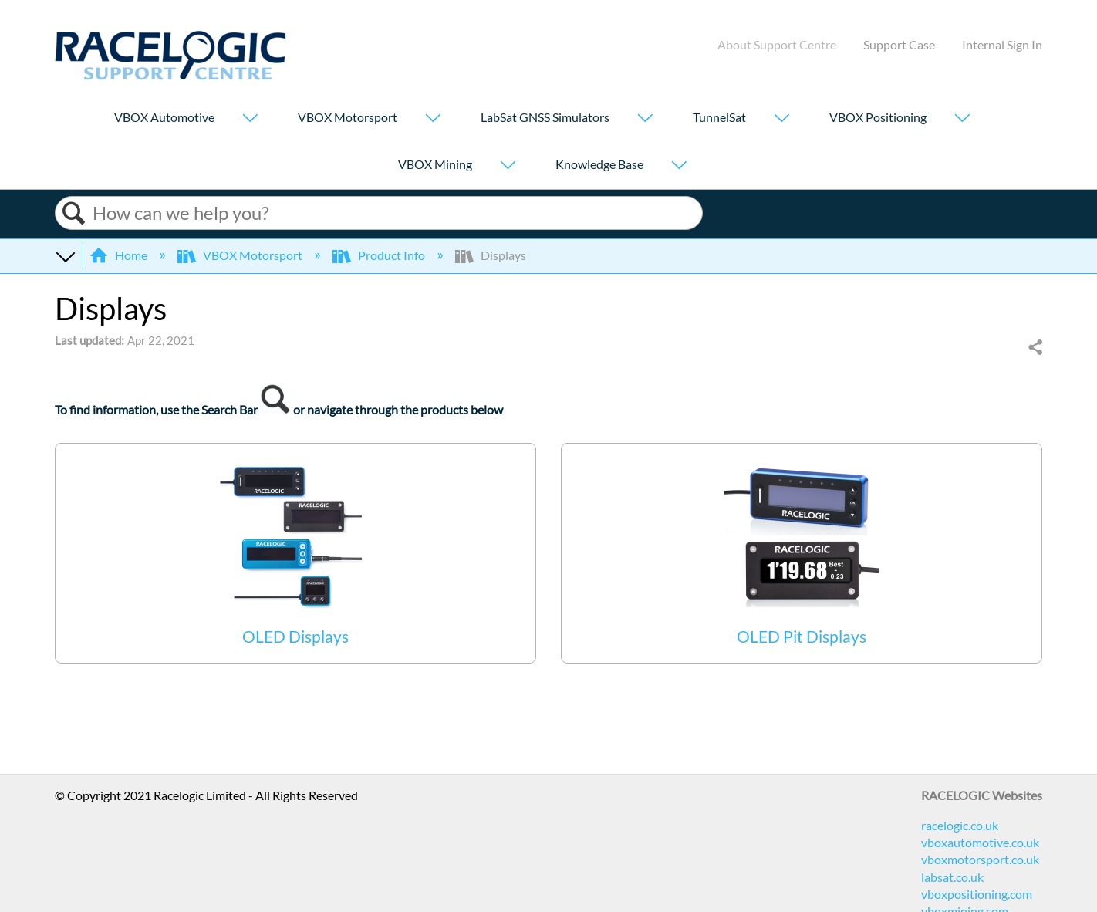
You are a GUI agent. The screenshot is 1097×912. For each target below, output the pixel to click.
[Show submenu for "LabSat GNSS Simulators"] (645, 119)
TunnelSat (719, 117)
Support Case (899, 44)
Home (119, 255)
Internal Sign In (1002, 44)
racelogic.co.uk (959, 825)
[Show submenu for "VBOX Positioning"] (962, 119)
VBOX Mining (435, 164)
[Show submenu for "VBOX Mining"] (507, 166)
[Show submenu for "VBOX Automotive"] (250, 119)
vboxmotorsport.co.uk (980, 859)
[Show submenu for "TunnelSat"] (781, 119)
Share (1034, 348)
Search (74, 213)
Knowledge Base (599, 164)
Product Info (379, 255)
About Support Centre (776, 44)
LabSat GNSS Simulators (545, 117)
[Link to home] (170, 75)
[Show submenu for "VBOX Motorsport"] (433, 119)
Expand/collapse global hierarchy (65, 255)
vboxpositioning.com (976, 894)
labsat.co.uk (952, 877)
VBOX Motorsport (347, 117)
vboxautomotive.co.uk (980, 842)
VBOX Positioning (878, 117)
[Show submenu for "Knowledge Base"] (679, 166)
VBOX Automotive (164, 117)
